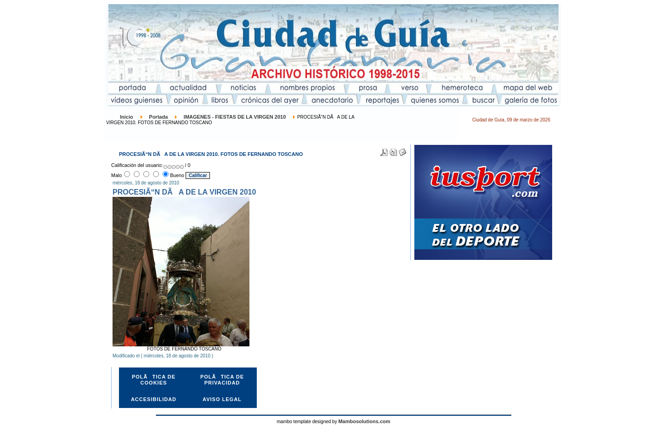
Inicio (126, 117)
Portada (158, 117)
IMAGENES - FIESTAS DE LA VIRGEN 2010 (235, 117)
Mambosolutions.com (364, 421)
